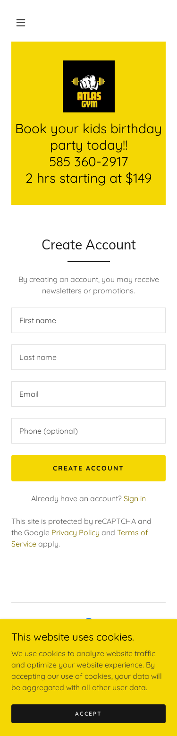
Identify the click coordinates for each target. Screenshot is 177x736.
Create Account (88, 468)
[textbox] (88, 320)
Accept (88, 713)
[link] (89, 86)
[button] (20, 22)
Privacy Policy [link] (75, 532)
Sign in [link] (135, 498)
